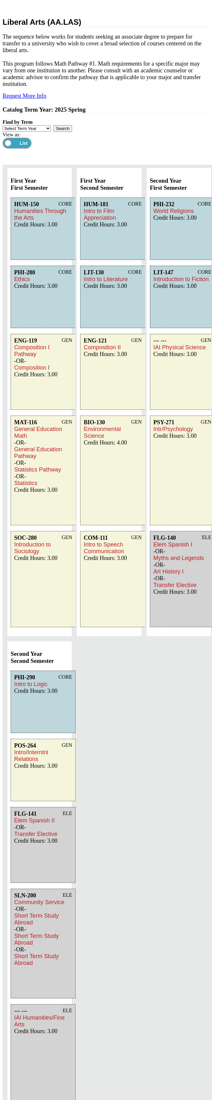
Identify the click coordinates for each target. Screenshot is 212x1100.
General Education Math (38, 432)
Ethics (22, 279)
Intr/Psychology (173, 429)
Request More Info (24, 96)
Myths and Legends (178, 558)
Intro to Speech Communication (104, 548)
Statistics (25, 483)
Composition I (32, 367)
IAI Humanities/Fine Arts (39, 1021)
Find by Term (17, 122)
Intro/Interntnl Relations (31, 755)
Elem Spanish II (34, 820)
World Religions (173, 211)
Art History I (168, 571)
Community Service (39, 902)
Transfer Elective (175, 585)
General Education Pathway (38, 452)
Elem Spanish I (172, 544)
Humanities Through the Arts (40, 214)
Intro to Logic (31, 684)
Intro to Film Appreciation (100, 214)
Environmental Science (102, 432)
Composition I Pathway (32, 350)
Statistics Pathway (37, 469)
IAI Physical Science (179, 347)
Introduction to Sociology (32, 548)
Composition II (102, 347)
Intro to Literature (106, 279)
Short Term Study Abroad (36, 919)
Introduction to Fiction (181, 279)
